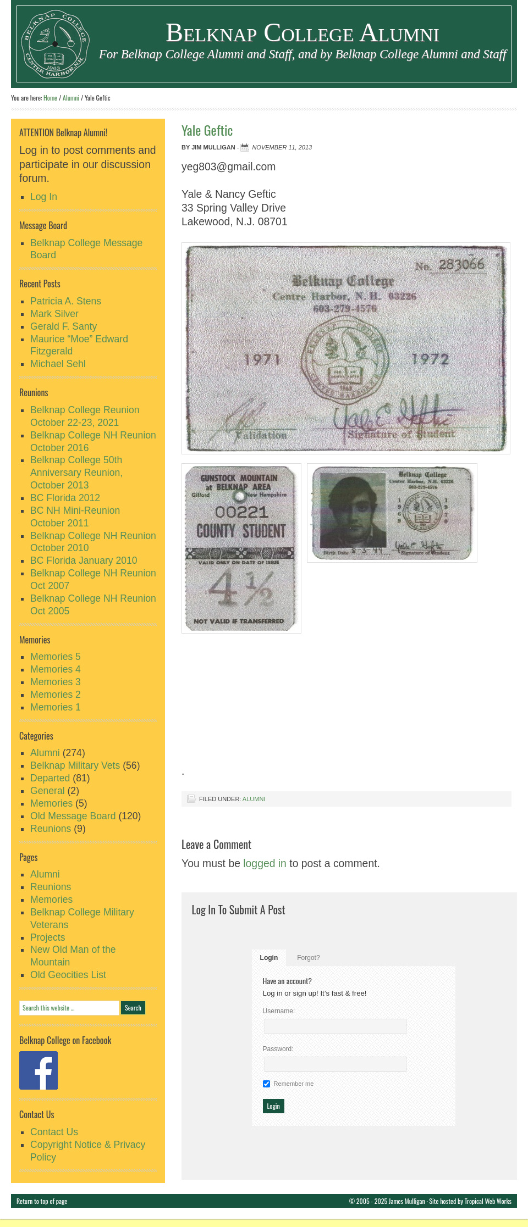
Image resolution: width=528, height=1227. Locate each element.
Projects (47, 937)
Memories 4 (55, 669)
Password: (278, 1049)
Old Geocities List (68, 974)
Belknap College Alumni (302, 32)
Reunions (50, 828)
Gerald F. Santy (63, 326)
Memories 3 (55, 681)
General (47, 790)
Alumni (254, 799)
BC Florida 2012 (65, 497)
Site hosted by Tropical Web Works (470, 1201)
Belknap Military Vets (75, 765)
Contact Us (54, 1131)
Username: (279, 1011)
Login (269, 958)
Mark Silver (54, 313)
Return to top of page (41, 1201)
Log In (43, 196)
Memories (51, 803)
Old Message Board (73, 815)
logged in (265, 863)
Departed (50, 778)
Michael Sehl (58, 363)
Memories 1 (55, 707)
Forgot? (308, 958)
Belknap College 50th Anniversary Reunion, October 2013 (76, 472)
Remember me (294, 1083)
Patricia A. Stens (65, 301)
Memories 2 (55, 694)
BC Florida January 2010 (84, 560)
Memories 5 (55, 656)
